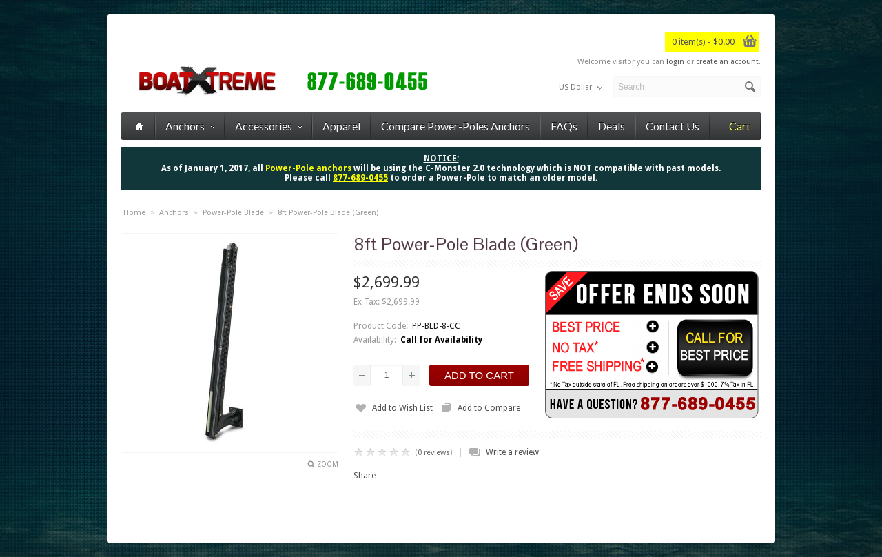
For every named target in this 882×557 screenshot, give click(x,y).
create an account (727, 61)
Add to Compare (489, 408)
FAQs (564, 125)
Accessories (268, 125)
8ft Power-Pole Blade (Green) (328, 212)
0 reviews (434, 452)
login (675, 61)
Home (134, 212)
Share (364, 475)
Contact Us (672, 125)
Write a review (512, 452)
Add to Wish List (402, 408)
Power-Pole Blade (233, 212)
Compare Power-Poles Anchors (455, 125)
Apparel (341, 125)
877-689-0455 (360, 178)
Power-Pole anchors (308, 168)
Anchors (189, 125)
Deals (611, 125)
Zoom (327, 464)
